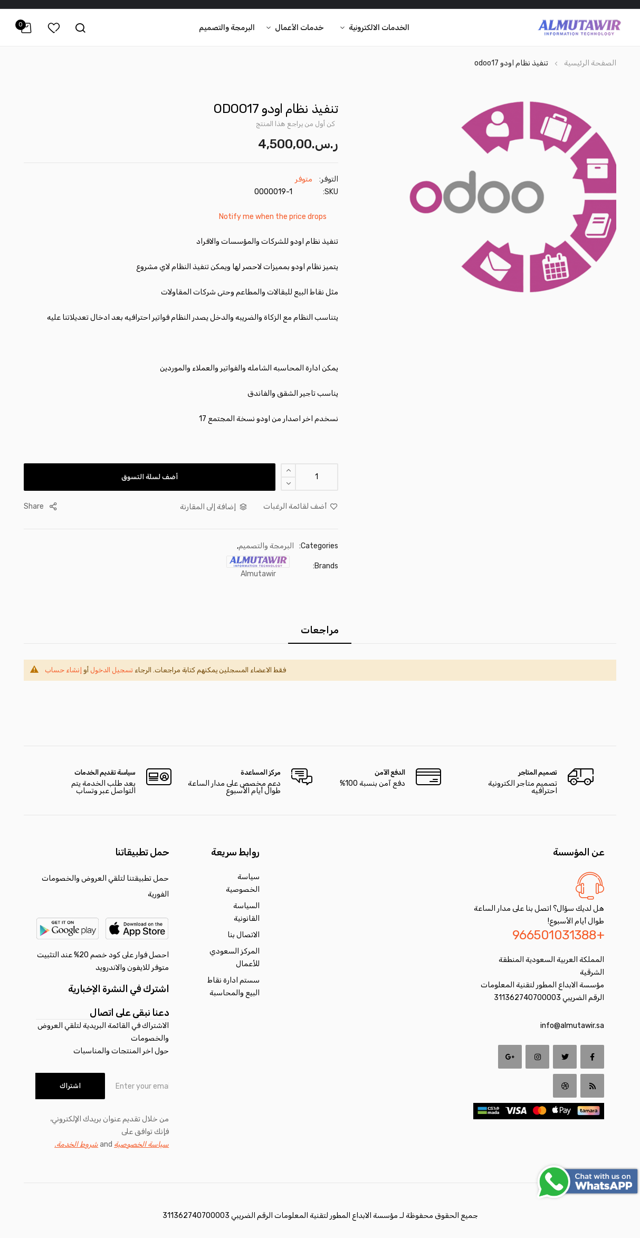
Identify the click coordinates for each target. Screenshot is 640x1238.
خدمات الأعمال (299, 27)
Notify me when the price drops (273, 216)
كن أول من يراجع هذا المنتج (295, 124)
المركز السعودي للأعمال (234, 957)
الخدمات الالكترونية (379, 27)
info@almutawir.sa (572, 1025)
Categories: (318, 545)
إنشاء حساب (63, 670)
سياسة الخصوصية (243, 883)
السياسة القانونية (246, 912)
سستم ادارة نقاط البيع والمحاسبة (233, 986)
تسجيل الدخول (111, 670)
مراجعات (319, 630)
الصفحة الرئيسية (590, 63)
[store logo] (579, 28)
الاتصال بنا (243, 934)
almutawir (258, 573)
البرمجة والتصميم (227, 27)
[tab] (318, 630)
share (34, 506)
